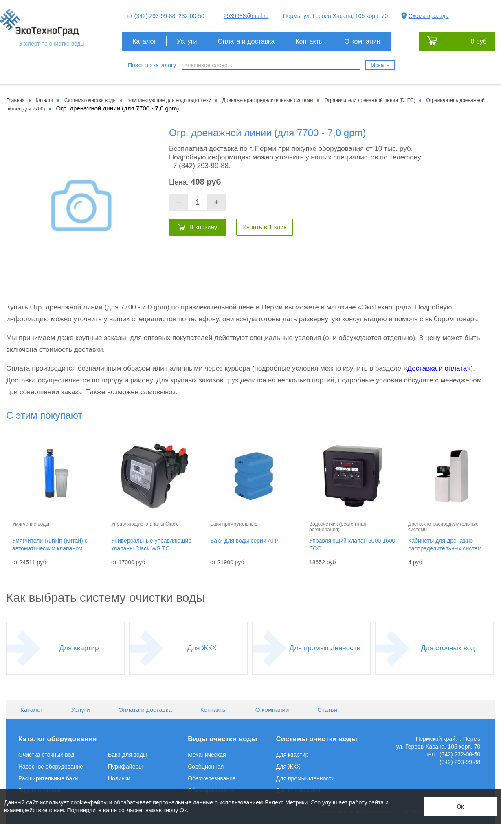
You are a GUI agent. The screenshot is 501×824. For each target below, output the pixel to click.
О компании (362, 41)
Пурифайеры (125, 766)
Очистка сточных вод (46, 754)
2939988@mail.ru (246, 16)
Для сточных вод (448, 648)
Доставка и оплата (437, 368)
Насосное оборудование (50, 766)
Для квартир (79, 648)
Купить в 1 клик (264, 226)
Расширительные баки (48, 778)
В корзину (203, 226)
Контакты (309, 41)
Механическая (207, 754)
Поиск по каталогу (152, 65)
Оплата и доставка (246, 41)
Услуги (187, 41)
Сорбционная (206, 766)
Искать (380, 65)
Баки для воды (127, 754)
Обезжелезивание (212, 778)
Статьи (327, 709)
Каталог (144, 41)
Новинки (119, 778)
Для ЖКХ (202, 648)
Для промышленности (325, 648)
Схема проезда (429, 16)
